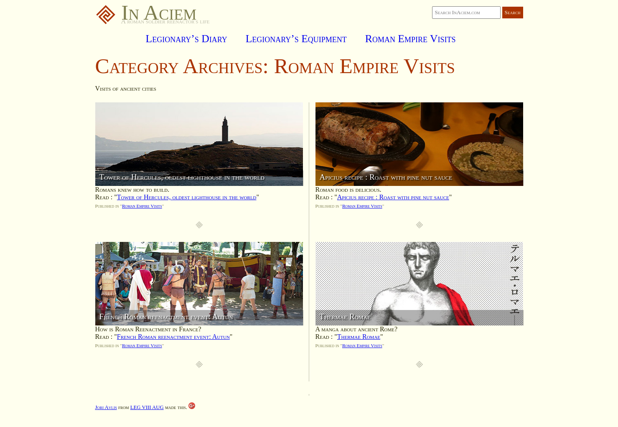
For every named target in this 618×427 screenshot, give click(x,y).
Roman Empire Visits (410, 39)
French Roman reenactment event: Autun (173, 336)
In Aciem (146, 12)
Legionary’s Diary (186, 39)
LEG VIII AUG (147, 407)
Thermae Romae (358, 336)
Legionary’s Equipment (296, 39)
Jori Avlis (106, 407)
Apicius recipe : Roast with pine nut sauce (393, 197)
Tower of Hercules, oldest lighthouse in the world (187, 197)
